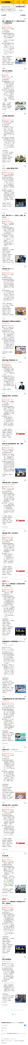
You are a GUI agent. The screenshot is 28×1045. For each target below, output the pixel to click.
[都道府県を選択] (7, 6)
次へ (13, 1014)
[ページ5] (23, 1010)
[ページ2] (15, 1010)
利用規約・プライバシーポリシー (7, 1040)
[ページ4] (20, 1010)
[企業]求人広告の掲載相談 (19, 1040)
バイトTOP (3, 1033)
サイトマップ (12, 1038)
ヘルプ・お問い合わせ (5, 1038)
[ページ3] (17, 1010)
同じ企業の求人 (5, 209)
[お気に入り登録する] (25, 19)
